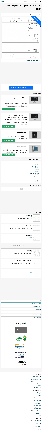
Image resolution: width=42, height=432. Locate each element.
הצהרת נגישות (38, 426)
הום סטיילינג (38, 403)
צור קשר (39, 425)
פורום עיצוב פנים (37, 402)
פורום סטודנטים (37, 405)
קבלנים (39, 416)
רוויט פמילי (38, 312)
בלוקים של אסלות (35, 180)
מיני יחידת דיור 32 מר (35, 166)
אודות (39, 421)
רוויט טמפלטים (37, 315)
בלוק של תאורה (36, 176)
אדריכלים (39, 412)
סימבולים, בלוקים (36, 303)
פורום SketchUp (37, 408)
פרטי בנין (38, 301)
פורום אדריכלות (37, 400)
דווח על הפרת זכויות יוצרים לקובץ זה (32, 60)
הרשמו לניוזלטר (37, 376)
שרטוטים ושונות (37, 306)
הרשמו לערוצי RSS (36, 382)
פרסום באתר (38, 423)
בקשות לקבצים (37, 317)
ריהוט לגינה (37, 162)
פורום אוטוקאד (37, 407)
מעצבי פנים (38, 413)
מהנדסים (39, 415)
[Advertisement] (21, 73)
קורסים (39, 385)
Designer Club (37, 387)
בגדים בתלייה (36, 169)
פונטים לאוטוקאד (37, 397)
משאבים (38, 309)
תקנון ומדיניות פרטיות (36, 420)
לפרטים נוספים (8, 109)
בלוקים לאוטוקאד (37, 393)
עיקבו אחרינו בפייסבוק (35, 379)
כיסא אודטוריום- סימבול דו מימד (32, 173)
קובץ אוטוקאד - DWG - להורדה (21, 87)
